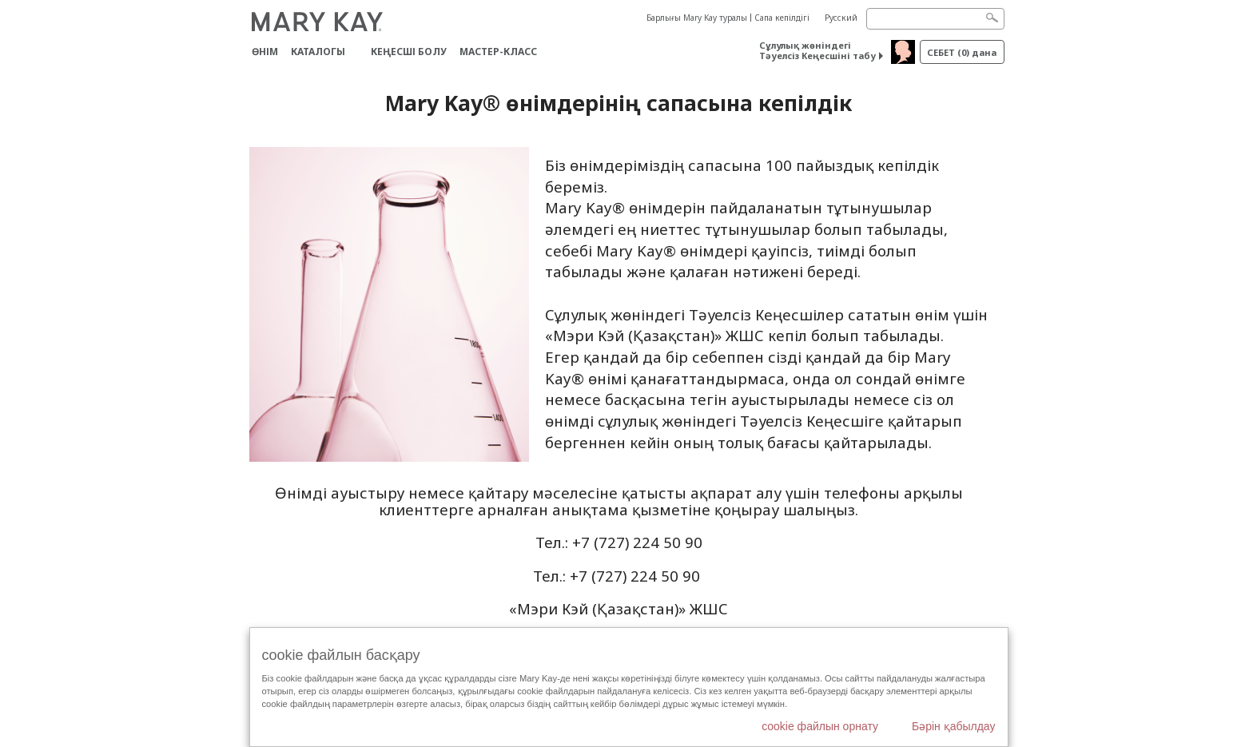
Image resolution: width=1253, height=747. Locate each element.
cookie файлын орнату (820, 726)
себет (961, 52)
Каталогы (318, 51)
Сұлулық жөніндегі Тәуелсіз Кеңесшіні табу (817, 50)
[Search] (935, 19)
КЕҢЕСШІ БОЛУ (409, 51)
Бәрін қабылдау (954, 726)
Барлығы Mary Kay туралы (696, 17)
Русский (841, 17)
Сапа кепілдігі (781, 17)
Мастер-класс (498, 51)
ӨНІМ (265, 51)
